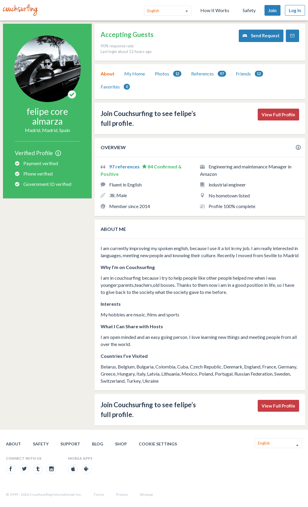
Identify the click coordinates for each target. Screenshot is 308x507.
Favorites (115, 87)
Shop (121, 443)
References (208, 74)
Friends (249, 74)
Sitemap (146, 494)
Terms (98, 494)
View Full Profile (278, 114)
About (108, 73)
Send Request (261, 35)
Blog (97, 443)
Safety (249, 10)
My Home (134, 73)
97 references (125, 166)
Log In (295, 10)
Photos (168, 74)
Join (272, 10)
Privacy (122, 494)
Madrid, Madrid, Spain (47, 130)
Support (70, 443)
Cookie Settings (158, 443)
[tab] (108, 73)
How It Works (214, 10)
